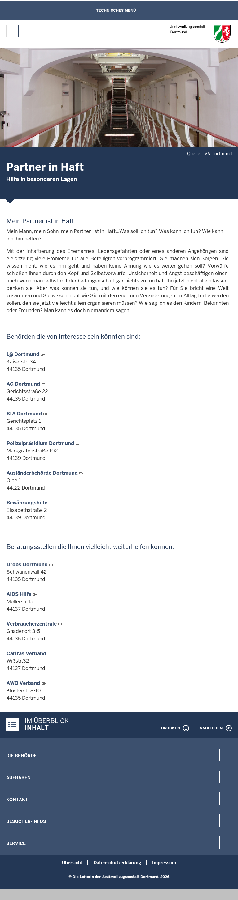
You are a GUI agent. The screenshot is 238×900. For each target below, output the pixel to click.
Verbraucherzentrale (32, 624)
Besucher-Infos (26, 821)
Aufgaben (18, 777)
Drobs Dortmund (28, 564)
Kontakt (17, 799)
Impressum (164, 862)
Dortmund (24, 354)
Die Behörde (21, 755)
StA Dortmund (25, 413)
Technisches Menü (116, 10)
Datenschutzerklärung (117, 862)
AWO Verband (24, 683)
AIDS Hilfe (20, 594)
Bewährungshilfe (28, 502)
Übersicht (72, 862)
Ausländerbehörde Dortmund (43, 473)
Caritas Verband (27, 653)
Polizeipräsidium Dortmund (41, 443)
